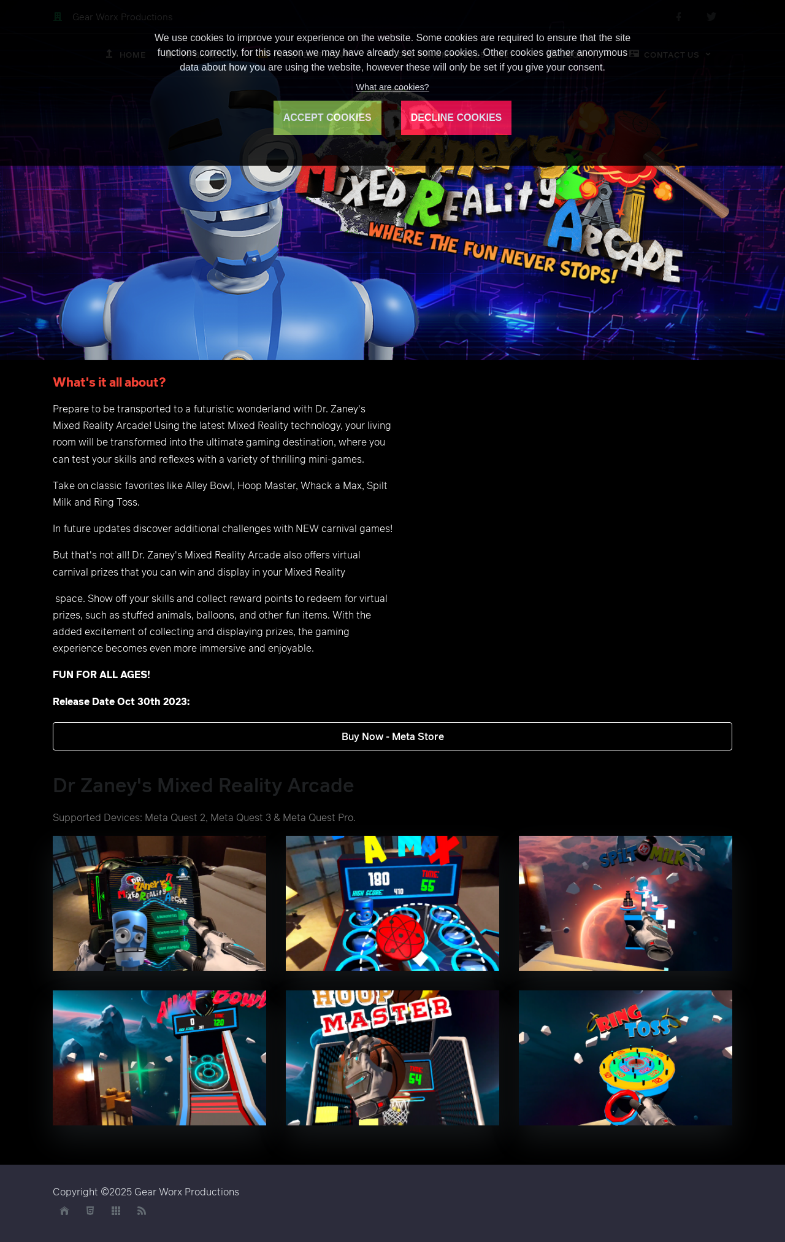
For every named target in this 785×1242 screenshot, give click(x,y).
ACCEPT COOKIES (327, 117)
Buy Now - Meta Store (393, 736)
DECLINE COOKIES (456, 117)
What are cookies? (392, 87)
